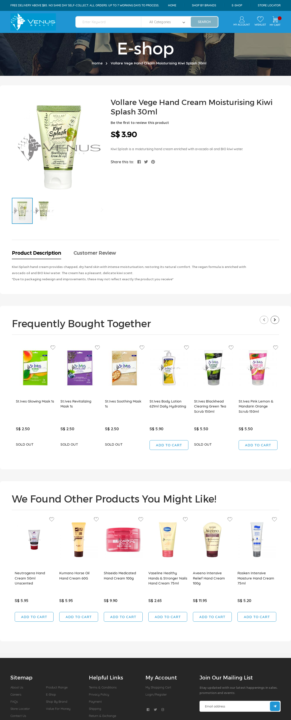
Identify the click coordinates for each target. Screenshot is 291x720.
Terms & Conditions (103, 687)
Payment (95, 701)
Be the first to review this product (140, 123)
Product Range (57, 687)
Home (172, 5)
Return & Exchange (102, 716)
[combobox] (111, 22)
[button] (43, 210)
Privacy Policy (99, 694)
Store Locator (269, 5)
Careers (15, 694)
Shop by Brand (56, 701)
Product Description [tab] (36, 253)
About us (16, 687)
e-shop (237, 5)
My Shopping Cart (158, 687)
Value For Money (58, 709)
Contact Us (18, 716)
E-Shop (51, 694)
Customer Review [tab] (94, 253)
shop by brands (204, 5)
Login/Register (156, 694)
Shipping (95, 709)
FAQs (14, 701)
